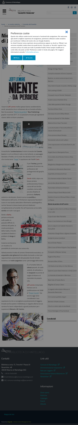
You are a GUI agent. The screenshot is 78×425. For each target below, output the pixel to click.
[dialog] (39, 47)
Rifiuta (18, 58)
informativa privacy (32, 52)
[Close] (66, 32)
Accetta (30, 58)
